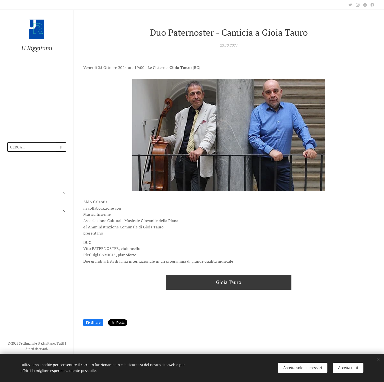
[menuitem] (36, 169)
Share (93, 323)
